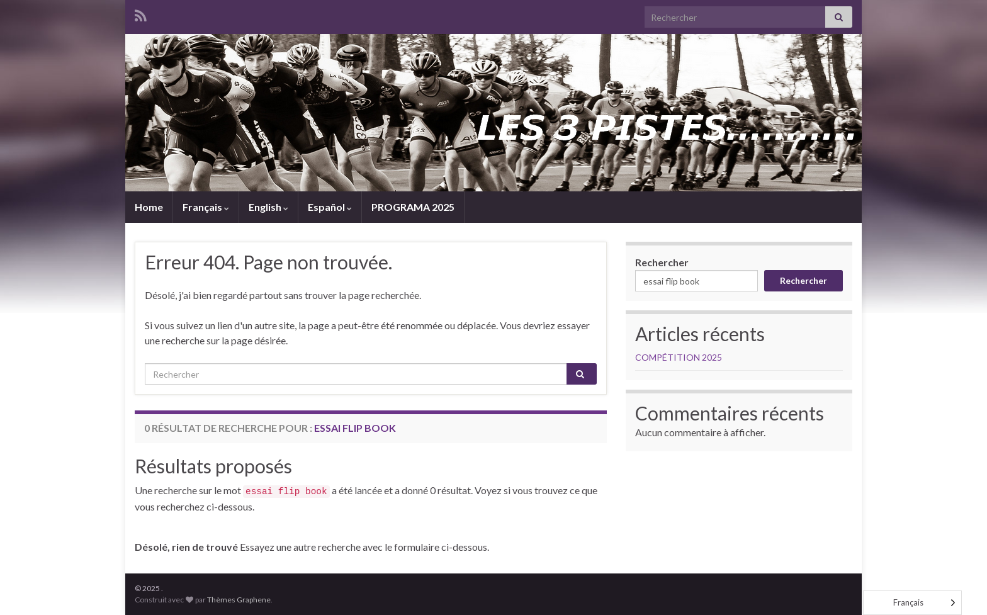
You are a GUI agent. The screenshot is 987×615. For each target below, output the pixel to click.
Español (330, 207)
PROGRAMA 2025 (412, 207)
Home (149, 207)
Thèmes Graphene (239, 599)
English (268, 207)
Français (206, 207)
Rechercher (662, 262)
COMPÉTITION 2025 (678, 357)
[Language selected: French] (912, 602)
